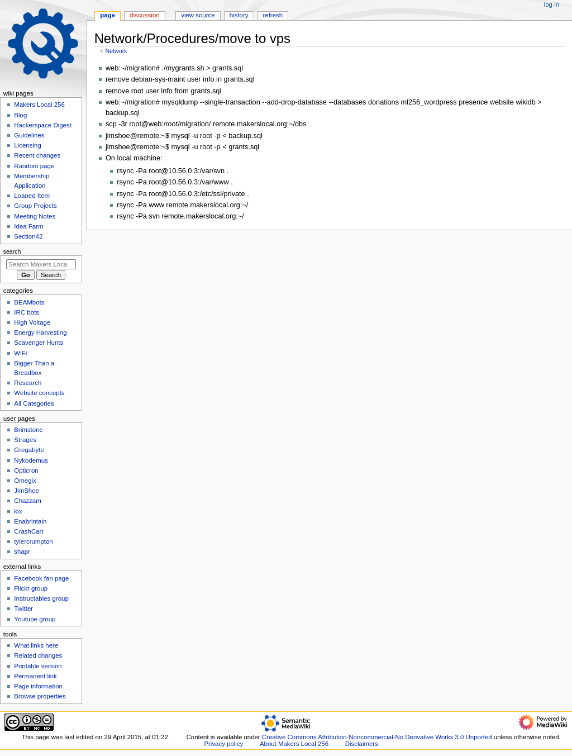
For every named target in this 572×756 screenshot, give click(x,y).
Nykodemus (30, 460)
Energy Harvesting (40, 332)
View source (197, 15)
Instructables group (41, 598)
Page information (38, 686)
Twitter (23, 608)
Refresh (273, 15)
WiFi (20, 353)
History (239, 15)
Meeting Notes (34, 216)
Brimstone (28, 429)
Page (107, 15)
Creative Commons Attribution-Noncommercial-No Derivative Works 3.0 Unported (377, 737)
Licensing (27, 145)
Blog (20, 115)
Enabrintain (30, 521)
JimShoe (26, 490)
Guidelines (29, 135)
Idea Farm (28, 226)
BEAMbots (29, 302)
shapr (22, 551)
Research (27, 382)
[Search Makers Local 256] (41, 264)
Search (12, 251)
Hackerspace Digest (43, 125)
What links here (36, 645)
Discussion (144, 15)
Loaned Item (32, 195)
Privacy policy (223, 743)
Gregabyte (29, 449)
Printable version (37, 666)
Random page (34, 166)
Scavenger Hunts (38, 342)
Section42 (28, 236)
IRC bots (26, 312)
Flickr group (30, 588)
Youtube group (34, 619)
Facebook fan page (41, 578)
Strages (25, 439)
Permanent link (35, 676)
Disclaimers (361, 743)
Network (116, 50)
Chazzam (27, 500)
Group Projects (35, 205)
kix (18, 511)
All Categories (34, 403)
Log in (551, 4)
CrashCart (28, 531)
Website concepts (39, 392)
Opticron (26, 470)
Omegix (25, 480)
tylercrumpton (33, 541)
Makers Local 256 (39, 104)
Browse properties (39, 696)
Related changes (38, 655)
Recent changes (37, 155)
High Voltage (32, 322)
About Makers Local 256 (294, 743)
